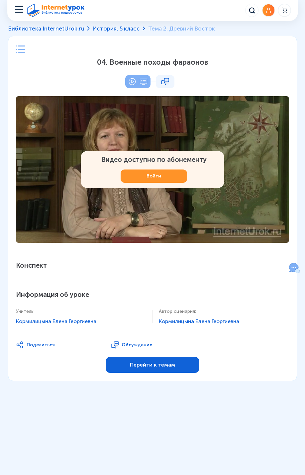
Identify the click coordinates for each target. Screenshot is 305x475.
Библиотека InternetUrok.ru (46, 28)
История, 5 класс (116, 28)
